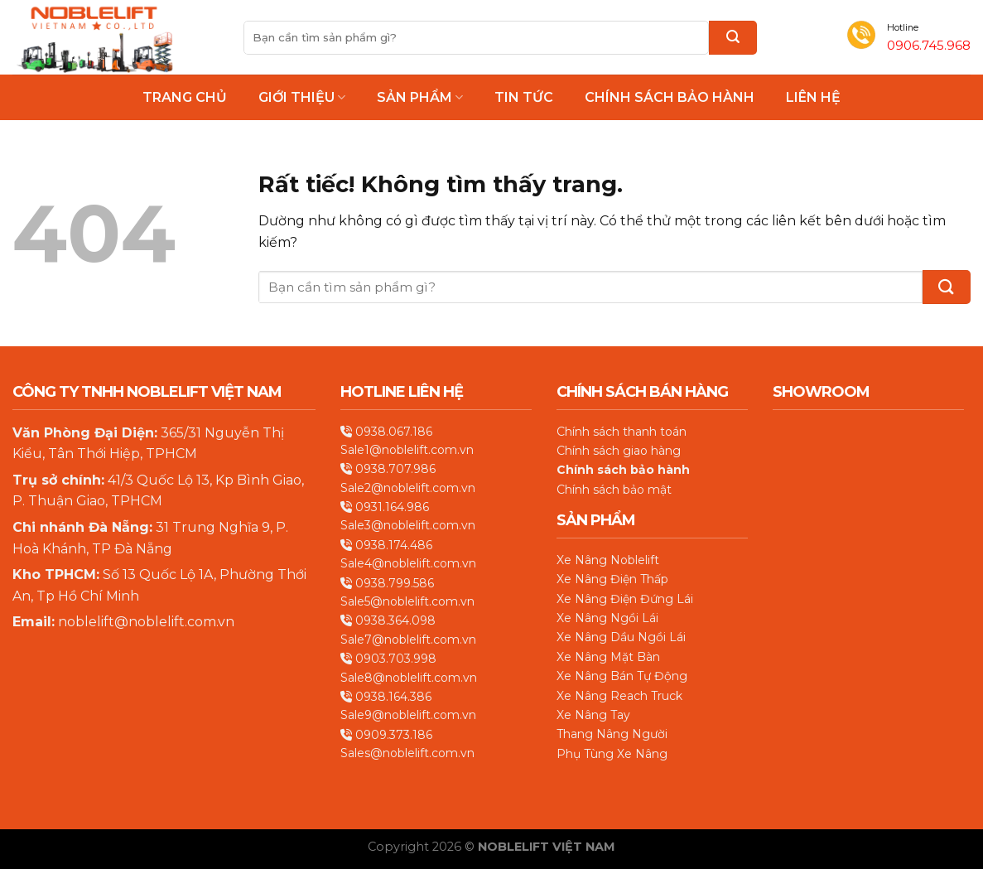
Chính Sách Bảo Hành (669, 97)
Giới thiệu (301, 97)
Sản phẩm (420, 97)
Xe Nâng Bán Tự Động (622, 676)
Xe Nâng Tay (593, 714)
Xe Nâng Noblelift (608, 560)
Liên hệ (813, 97)
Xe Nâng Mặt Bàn (608, 656)
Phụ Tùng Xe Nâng (612, 753)
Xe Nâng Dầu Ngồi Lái (621, 637)
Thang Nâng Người (612, 734)
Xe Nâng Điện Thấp (612, 579)
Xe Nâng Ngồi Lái (607, 618)
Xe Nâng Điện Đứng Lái (625, 598)
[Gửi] (733, 38)
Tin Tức (523, 97)
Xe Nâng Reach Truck (619, 695)
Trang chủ (184, 97)
